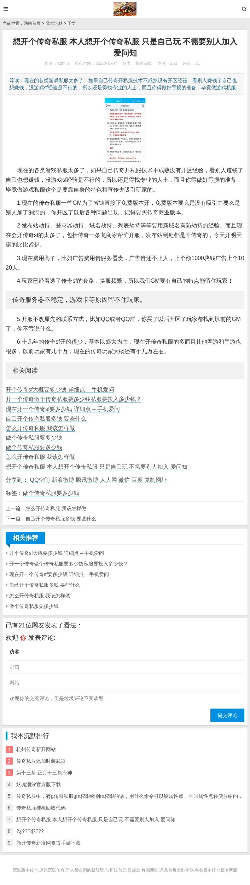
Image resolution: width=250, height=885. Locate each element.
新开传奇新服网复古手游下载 (48, 843)
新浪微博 (63, 480)
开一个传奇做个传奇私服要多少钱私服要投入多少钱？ (73, 399)
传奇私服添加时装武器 (41, 761)
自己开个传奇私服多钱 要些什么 (46, 419)
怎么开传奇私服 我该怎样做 (40, 428)
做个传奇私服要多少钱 (34, 438)
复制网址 (155, 480)
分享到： (17, 480)
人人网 (108, 480)
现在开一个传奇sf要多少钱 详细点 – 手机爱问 (63, 409)
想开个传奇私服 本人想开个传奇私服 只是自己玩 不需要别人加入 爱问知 (96, 467)
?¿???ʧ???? (30, 831)
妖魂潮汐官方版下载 (38, 784)
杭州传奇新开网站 (36, 749)
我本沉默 (54, 23)
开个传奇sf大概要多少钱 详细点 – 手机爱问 (60, 390)
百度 (137, 480)
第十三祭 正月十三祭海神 (44, 773)
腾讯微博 (87, 480)
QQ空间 (40, 480)
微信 (124, 480)
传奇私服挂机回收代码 (41, 808)
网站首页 (32, 23)
